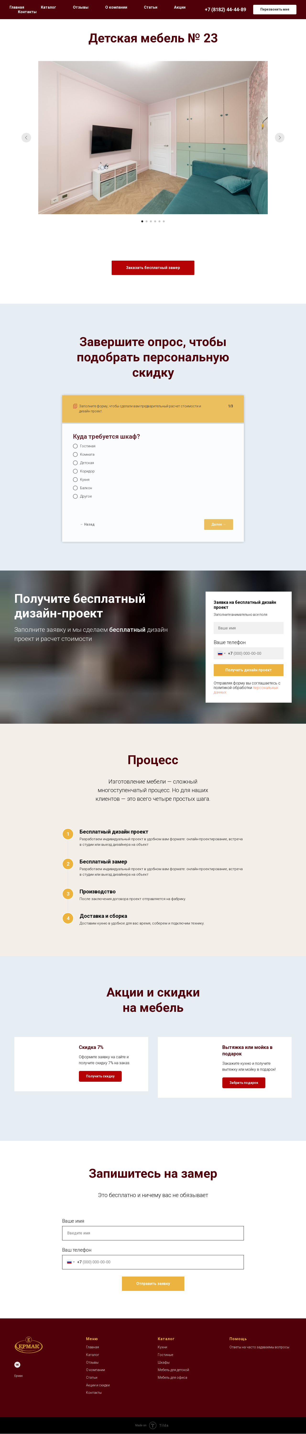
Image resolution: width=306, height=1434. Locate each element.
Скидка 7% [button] (91, 1047)
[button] (274, 9)
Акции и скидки (98, 1385)
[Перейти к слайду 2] (147, 221)
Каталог (92, 1355)
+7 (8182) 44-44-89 (225, 9)
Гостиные (165, 1355)
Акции (180, 7)
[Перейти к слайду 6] (164, 221)
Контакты (27, 12)
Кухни (162, 1347)
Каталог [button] (48, 7)
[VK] (17, 1365)
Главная (17, 7)
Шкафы (163, 1362)
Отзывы (80, 7)
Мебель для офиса (172, 1378)
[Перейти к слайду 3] (151, 221)
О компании (116, 7)
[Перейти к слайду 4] (155, 221)
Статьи (150, 7)
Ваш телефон (77, 1250)
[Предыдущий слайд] (26, 137)
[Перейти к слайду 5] (159, 221)
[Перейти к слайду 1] (142, 221)
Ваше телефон (230, 642)
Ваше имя (73, 1221)
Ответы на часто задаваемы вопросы (259, 1347)
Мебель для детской (173, 1370)
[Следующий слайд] (279, 137)
